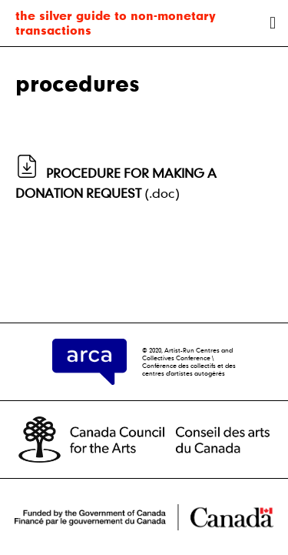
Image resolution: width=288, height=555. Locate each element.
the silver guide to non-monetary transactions (115, 23)
